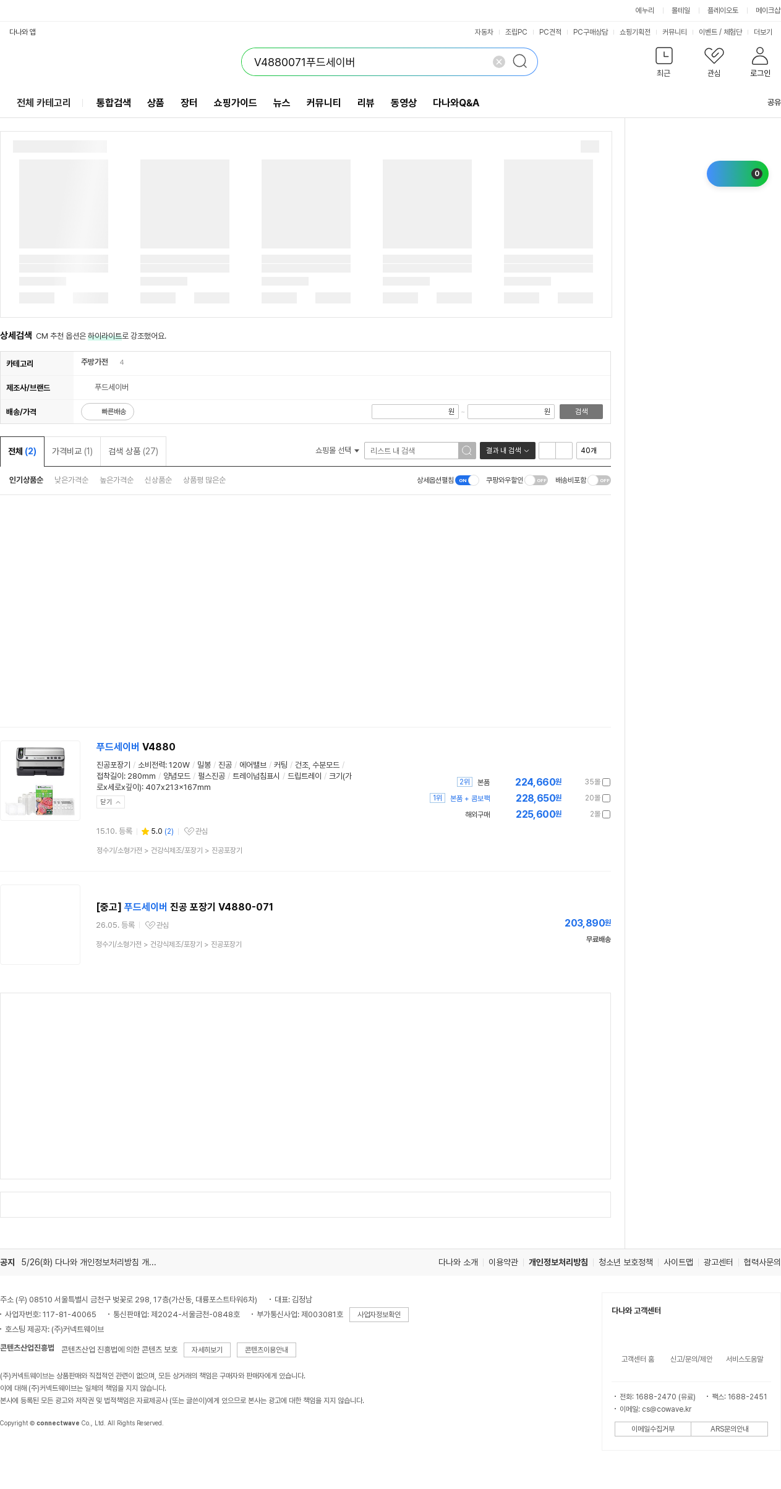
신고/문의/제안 (691, 1359)
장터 (189, 103)
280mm (141, 776)
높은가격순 (117, 480)
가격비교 (72, 451)
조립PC (516, 32)
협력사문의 (762, 1262)
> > (169, 850)
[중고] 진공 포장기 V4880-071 (184, 907)
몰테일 (681, 10)
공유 (767, 102)
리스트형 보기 (547, 451)
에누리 (645, 10)
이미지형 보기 (564, 451)
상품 (155, 103)
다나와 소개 (458, 1262)
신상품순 (158, 480)
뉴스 (282, 103)
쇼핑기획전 (635, 32)
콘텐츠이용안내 (266, 1350)
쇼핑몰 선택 (337, 450)
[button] (664, 64)
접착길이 (110, 776)
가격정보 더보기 (567, 782)
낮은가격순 (71, 480)
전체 (22, 451)
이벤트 (708, 32)
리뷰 (366, 103)
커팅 (281, 765)
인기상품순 (26, 480)
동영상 (404, 103)
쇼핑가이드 (235, 103)
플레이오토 (722, 10)
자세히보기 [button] (207, 1350)
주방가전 (94, 362)
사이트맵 (678, 1262)
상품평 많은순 (204, 480)
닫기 (106, 802)
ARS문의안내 (730, 1429)
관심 (201, 831)
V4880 (136, 747)
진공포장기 (113, 765)
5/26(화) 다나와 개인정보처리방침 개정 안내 (97, 1262)
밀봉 (204, 765)
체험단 (732, 32)
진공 (225, 765)
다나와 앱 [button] (22, 32)
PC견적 (550, 32)
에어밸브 (253, 765)
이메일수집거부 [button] (653, 1429)
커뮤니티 (674, 32)
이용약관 (503, 1262)
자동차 (484, 32)
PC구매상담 (590, 32)
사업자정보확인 (379, 1314)
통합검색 (113, 103)
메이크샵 (768, 10)
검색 (581, 411)
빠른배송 (113, 411)
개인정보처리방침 (558, 1262)
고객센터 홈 (637, 1359)
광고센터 (718, 1262)
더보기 (767, 32)
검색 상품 (133, 451)
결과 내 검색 (503, 450)
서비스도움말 (744, 1359)
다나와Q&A (456, 103)
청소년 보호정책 (626, 1262)
